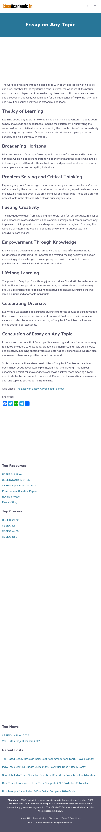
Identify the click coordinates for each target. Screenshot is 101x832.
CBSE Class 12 (10, 520)
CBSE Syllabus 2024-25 (16, 479)
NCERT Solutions (12, 474)
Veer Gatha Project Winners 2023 (21, 741)
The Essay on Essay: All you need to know (40, 388)
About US (25, 818)
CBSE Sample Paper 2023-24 (19, 485)
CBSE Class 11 (10, 525)
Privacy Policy (39, 818)
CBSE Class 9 (9, 536)
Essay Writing (9, 502)
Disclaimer (54, 818)
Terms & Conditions (71, 818)
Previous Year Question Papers (19, 491)
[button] (87, 6)
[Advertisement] (50, 59)
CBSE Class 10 (10, 531)
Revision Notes (11, 496)
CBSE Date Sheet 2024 (15, 735)
